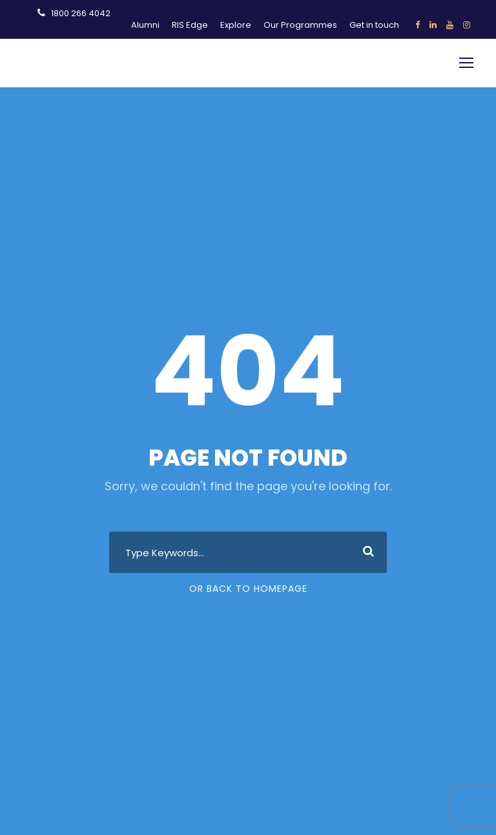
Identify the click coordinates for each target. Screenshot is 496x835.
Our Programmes (300, 25)
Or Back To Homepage (248, 588)
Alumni (145, 25)
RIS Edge (190, 25)
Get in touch (374, 25)
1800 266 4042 (80, 13)
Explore (235, 25)
